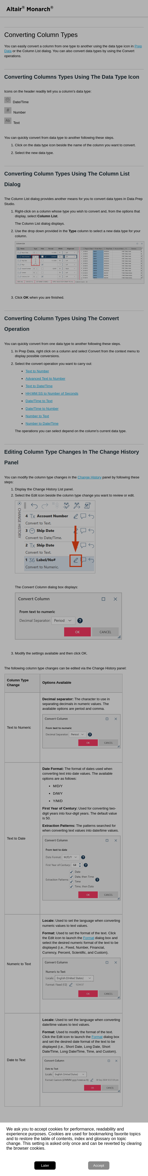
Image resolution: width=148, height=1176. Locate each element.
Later (45, 1165)
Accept (98, 1165)
